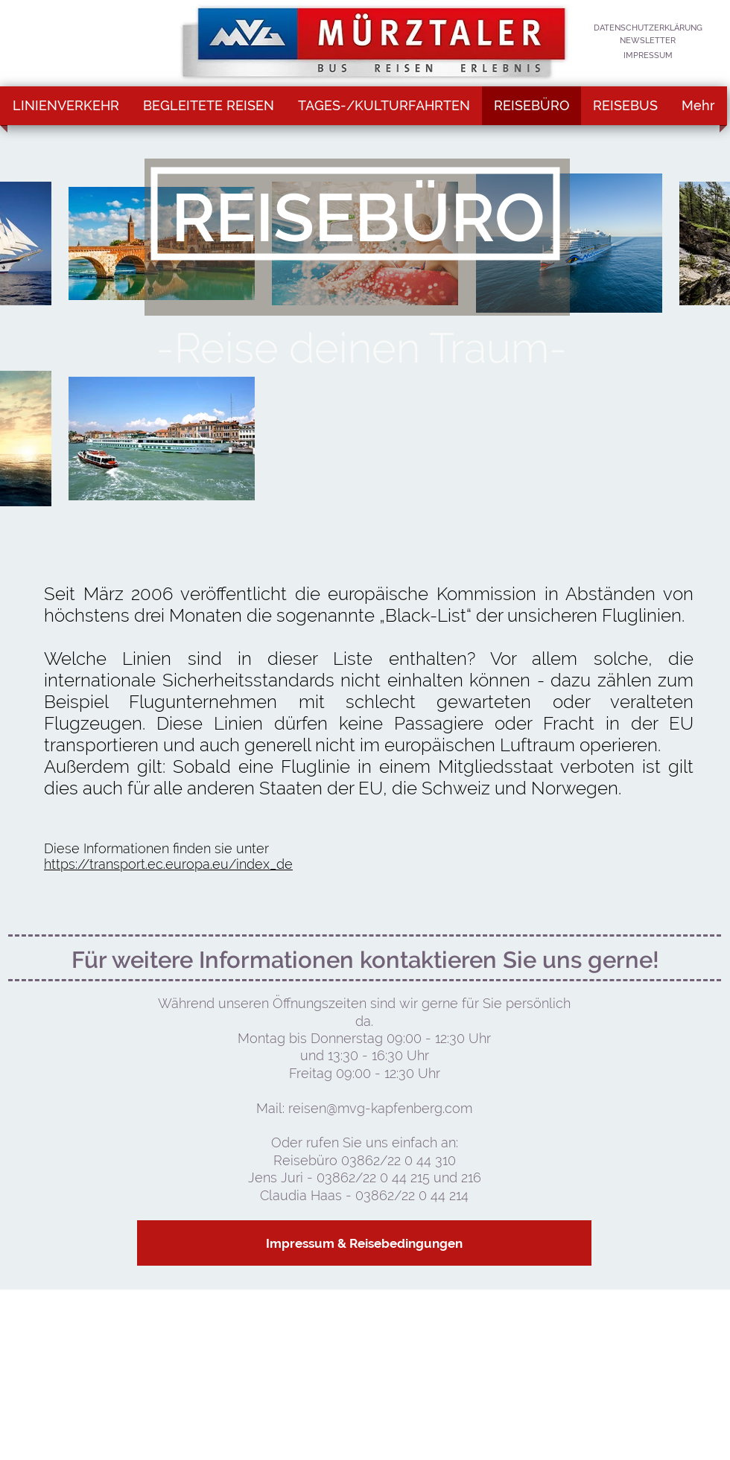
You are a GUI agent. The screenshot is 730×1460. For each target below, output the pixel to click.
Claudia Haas (303, 1195)
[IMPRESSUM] (647, 56)
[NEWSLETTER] (647, 41)
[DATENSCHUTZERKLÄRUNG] (647, 28)
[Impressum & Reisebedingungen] (364, 1243)
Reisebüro (307, 1160)
